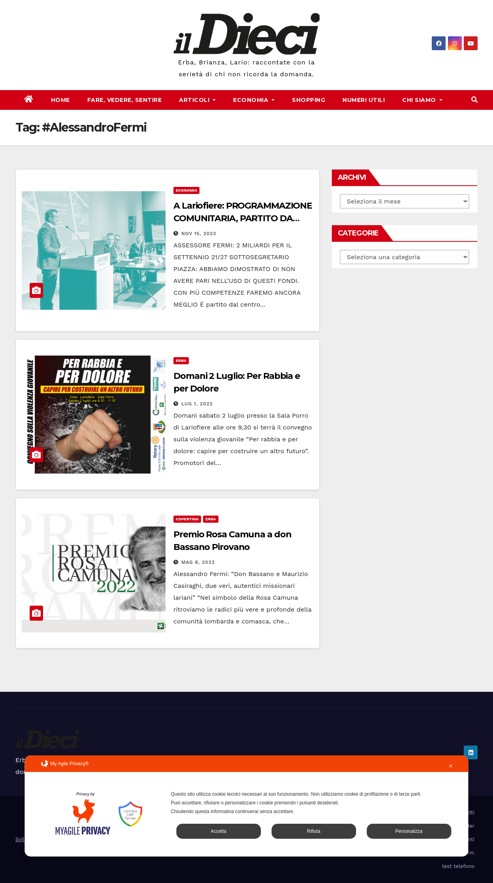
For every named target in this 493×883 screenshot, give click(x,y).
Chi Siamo (422, 100)
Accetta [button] (218, 831)
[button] (474, 100)
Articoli (197, 100)
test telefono (458, 866)
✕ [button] (451, 766)
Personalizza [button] (409, 831)
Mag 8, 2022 (198, 562)
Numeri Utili (363, 100)
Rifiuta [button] (313, 831)
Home (60, 100)
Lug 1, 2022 (197, 404)
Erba (181, 360)
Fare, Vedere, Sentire (124, 100)
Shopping (308, 100)
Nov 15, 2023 (198, 233)
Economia (254, 100)
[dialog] (246, 806)
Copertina (187, 519)
